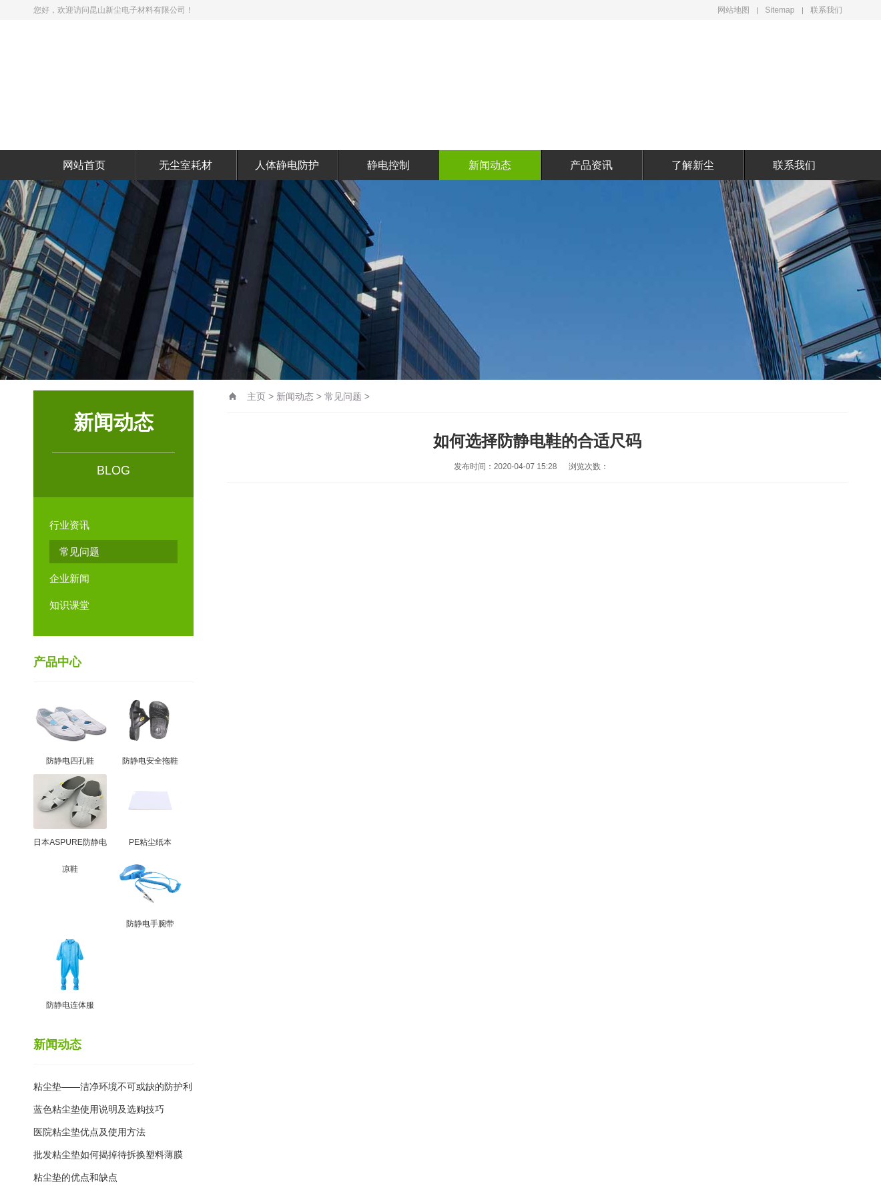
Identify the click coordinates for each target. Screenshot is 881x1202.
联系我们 (826, 10)
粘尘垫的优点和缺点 (75, 1177)
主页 (256, 396)
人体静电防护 (287, 165)
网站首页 (84, 165)
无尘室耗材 (185, 165)
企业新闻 (69, 578)
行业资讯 (69, 525)
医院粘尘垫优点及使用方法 (89, 1132)
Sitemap (779, 10)
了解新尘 (692, 165)
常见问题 (79, 551)
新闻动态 (490, 165)
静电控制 (388, 165)
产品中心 (57, 662)
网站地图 (733, 10)
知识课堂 (69, 605)
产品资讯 (591, 165)
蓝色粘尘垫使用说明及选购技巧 (98, 1109)
